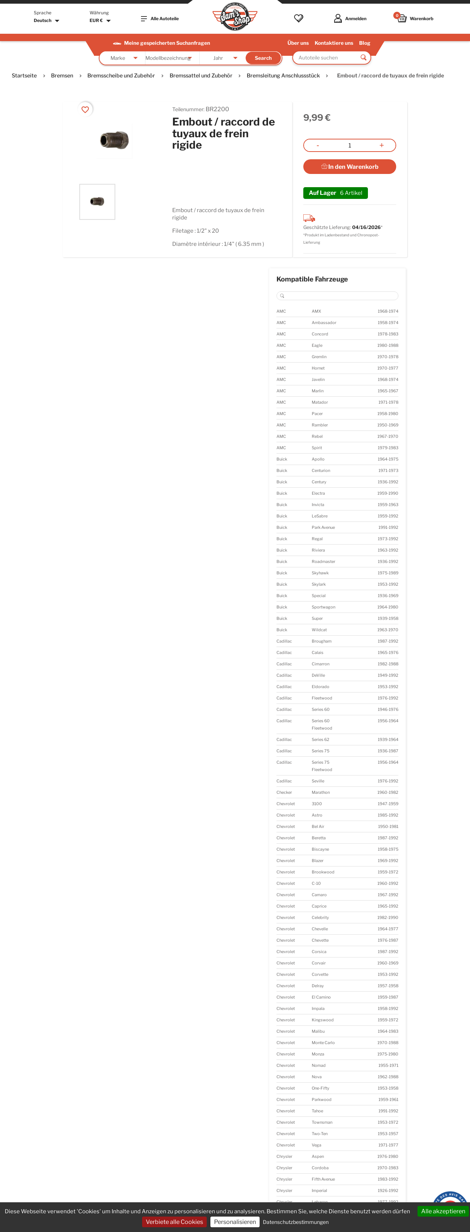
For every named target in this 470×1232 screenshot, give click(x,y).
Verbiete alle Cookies (174, 1221)
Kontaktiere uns (334, 43)
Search (263, 58)
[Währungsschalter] (101, 21)
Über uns (298, 43)
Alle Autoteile (160, 19)
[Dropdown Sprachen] (47, 21)
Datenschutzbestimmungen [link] (296, 1222)
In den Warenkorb (350, 166)
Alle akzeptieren (443, 1211)
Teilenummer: (188, 109)
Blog (364, 43)
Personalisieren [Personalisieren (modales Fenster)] (235, 1221)
